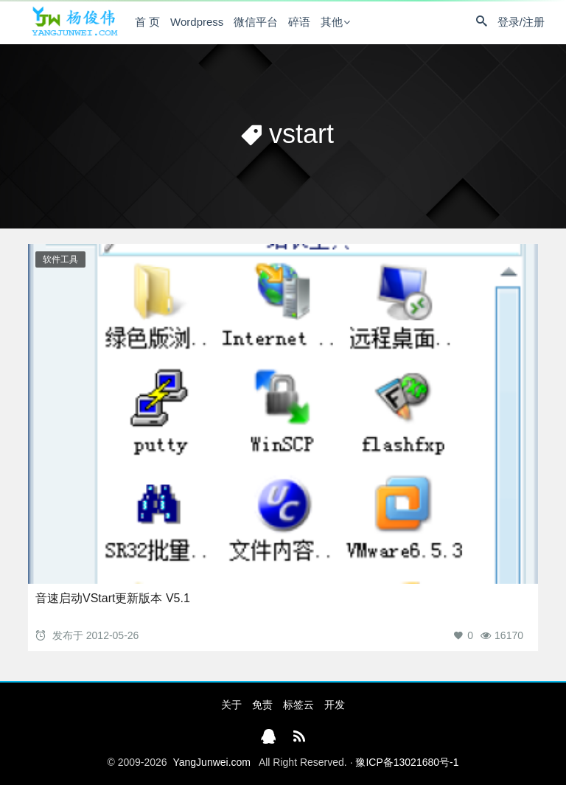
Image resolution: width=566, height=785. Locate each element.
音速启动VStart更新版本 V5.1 (112, 598)
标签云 (298, 705)
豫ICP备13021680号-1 (406, 762)
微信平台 (256, 21)
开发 (334, 705)
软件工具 (60, 259)
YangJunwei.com (211, 762)
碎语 (299, 21)
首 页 (147, 21)
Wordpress (196, 21)
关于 (231, 705)
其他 (332, 21)
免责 (262, 705)
